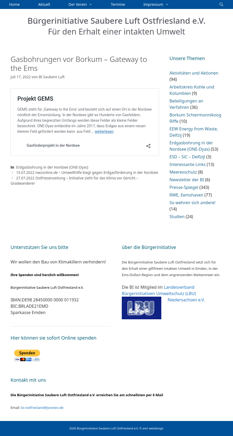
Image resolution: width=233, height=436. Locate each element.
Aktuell (44, 4)
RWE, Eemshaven (186, 195)
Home (14, 4)
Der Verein (85, 4)
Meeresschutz (183, 172)
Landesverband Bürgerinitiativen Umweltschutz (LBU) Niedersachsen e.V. (163, 293)
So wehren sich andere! (192, 202)
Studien (177, 216)
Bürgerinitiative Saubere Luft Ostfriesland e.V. (116, 20)
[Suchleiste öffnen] (221, 4)
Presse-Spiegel (183, 187)
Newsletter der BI (186, 180)
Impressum (160, 4)
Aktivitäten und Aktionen (193, 73)
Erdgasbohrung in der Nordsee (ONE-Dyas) (52, 167)
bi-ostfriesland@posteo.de (42, 407)
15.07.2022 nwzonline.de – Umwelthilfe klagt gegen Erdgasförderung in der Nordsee (87, 172)
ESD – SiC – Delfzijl (187, 157)
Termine (118, 4)
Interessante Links (187, 164)
